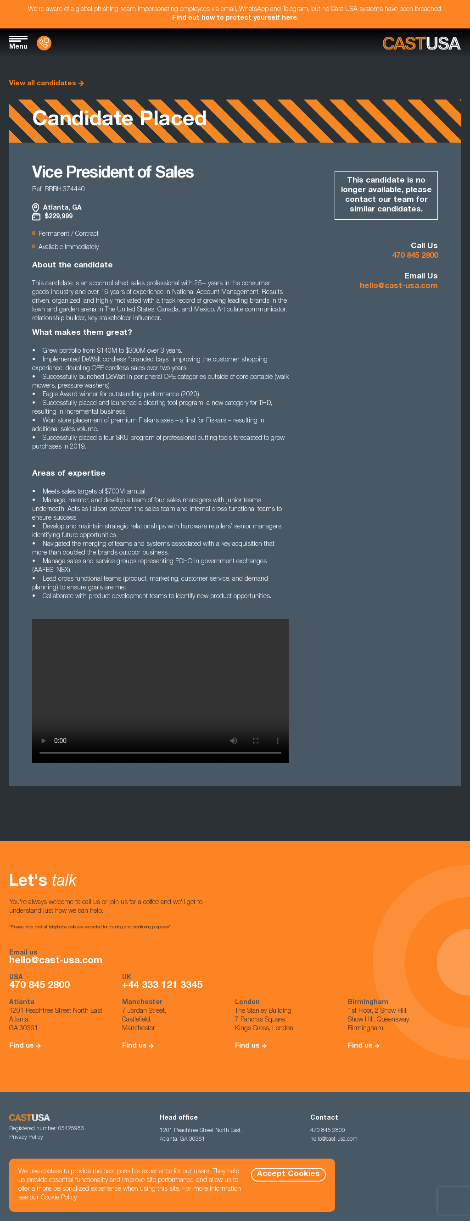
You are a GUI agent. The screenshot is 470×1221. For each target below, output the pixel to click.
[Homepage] (422, 43)
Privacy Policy (26, 1137)
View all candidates (42, 83)
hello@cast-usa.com (399, 286)
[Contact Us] (44, 43)
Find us (21, 1046)
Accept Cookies (288, 1174)
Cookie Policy (59, 1198)
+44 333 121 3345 (162, 986)
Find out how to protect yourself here (234, 18)
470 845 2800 (415, 256)
